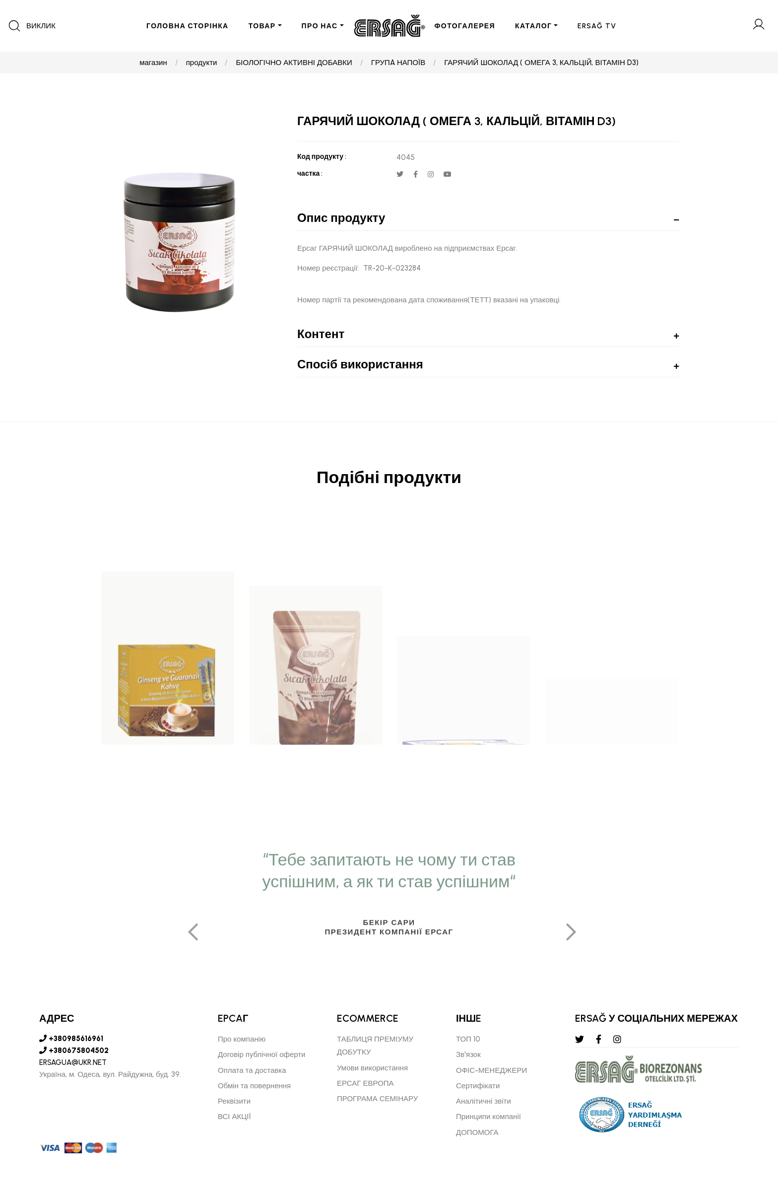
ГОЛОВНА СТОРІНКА (187, 26)
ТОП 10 (468, 1039)
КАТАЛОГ (533, 26)
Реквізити (234, 1101)
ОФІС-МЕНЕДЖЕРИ (491, 1070)
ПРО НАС (320, 26)
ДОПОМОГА (477, 1132)
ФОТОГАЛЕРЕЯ (465, 26)
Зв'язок (468, 1054)
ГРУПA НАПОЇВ (398, 62)
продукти (201, 62)
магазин (153, 62)
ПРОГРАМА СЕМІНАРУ (377, 1098)
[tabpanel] (389, 1011)
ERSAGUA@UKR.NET (73, 1062)
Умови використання (372, 1067)
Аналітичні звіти (483, 1101)
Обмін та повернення (254, 1085)
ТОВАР (262, 26)
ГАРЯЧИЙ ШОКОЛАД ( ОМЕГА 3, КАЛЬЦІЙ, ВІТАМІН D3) (541, 62)
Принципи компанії (488, 1116)
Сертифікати (478, 1085)
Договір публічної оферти (262, 1054)
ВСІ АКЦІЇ (234, 1116)
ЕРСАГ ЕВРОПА (365, 1083)
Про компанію (241, 1039)
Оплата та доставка (252, 1070)
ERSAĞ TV (597, 26)
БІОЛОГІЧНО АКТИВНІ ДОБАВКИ (294, 62)
